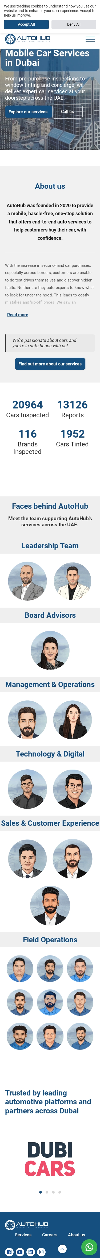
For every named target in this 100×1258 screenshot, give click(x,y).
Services (23, 1234)
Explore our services (29, 111)
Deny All (73, 24)
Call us (67, 111)
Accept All (26, 24)
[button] (40, 1192)
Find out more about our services (50, 363)
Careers (49, 1234)
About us (76, 1234)
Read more (17, 314)
